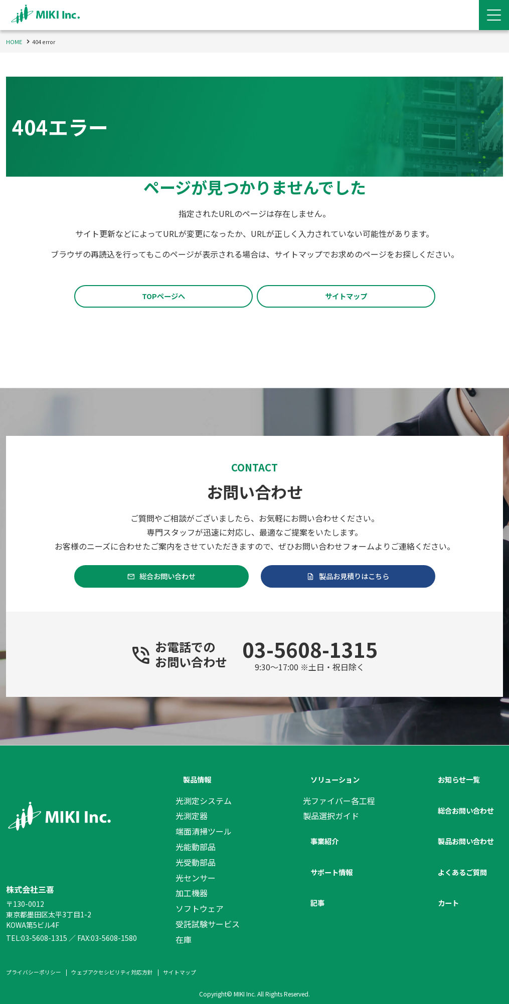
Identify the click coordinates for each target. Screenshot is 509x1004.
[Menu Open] (494, 15)
